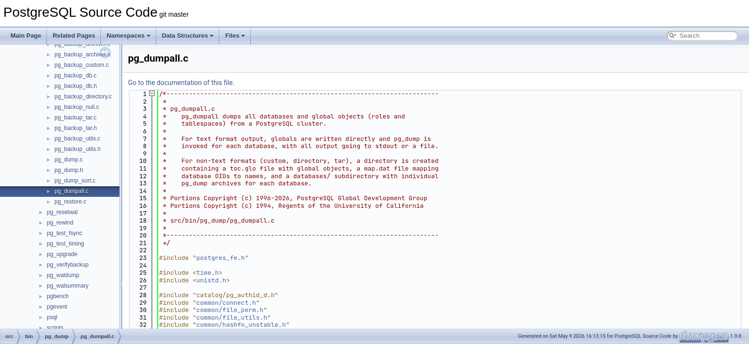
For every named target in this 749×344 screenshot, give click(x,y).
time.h (207, 273)
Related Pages (74, 35)
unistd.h (211, 280)
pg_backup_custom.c (81, 65)
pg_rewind (60, 222)
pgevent (57, 306)
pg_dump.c (68, 159)
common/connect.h (226, 303)
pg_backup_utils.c (77, 138)
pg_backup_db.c (75, 75)
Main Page (26, 35)
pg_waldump (63, 275)
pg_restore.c (70, 201)
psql (52, 317)
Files (235, 35)
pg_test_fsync (64, 233)
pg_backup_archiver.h (82, 54)
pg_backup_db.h (75, 86)
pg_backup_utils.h (77, 149)
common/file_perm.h (229, 310)
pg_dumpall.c (71, 191)
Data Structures (188, 35)
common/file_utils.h (231, 317)
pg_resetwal (62, 212)
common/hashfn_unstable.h (241, 325)
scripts (55, 327)
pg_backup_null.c (76, 107)
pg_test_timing (65, 243)
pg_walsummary (67, 285)
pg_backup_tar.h (75, 128)
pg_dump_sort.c (75, 180)
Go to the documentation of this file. (181, 82)
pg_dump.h (68, 170)
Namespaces (128, 35)
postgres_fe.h (220, 258)
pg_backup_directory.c (83, 96)
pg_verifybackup (67, 264)
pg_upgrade (62, 254)
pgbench (58, 296)
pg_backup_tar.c (75, 117)
